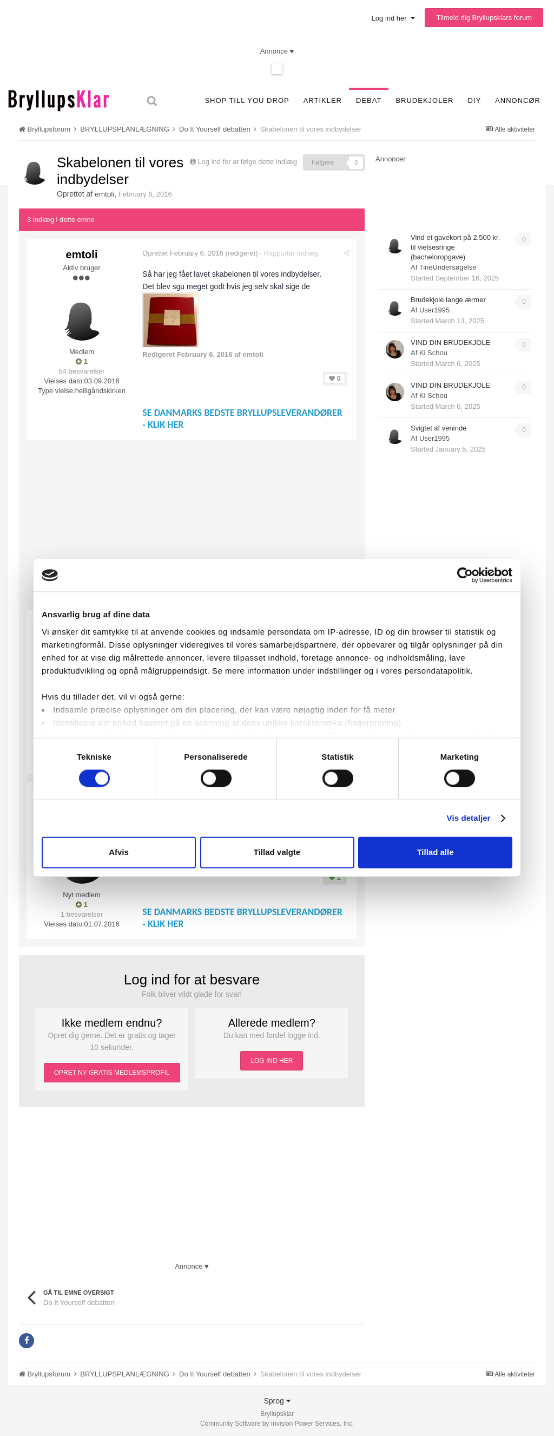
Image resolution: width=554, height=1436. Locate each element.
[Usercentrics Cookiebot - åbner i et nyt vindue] (465, 575)
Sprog (276, 1397)
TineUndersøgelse (448, 267)
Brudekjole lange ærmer (448, 300)
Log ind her (393, 18)
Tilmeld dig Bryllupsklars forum (484, 18)
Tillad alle (435, 852)
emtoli (105, 194)
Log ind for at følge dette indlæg (247, 162)
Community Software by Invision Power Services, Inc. (277, 1420)
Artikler (323, 100)
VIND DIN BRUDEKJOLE (450, 342)
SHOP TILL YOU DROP (247, 100)
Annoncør (517, 100)
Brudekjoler (424, 100)
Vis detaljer (469, 818)
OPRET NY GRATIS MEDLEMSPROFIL (112, 1069)
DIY (474, 100)
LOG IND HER (271, 1057)
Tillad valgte (277, 852)
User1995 (434, 310)
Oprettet (184, 253)
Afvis (119, 852)
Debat (368, 100)
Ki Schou (433, 353)
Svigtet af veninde (438, 428)
